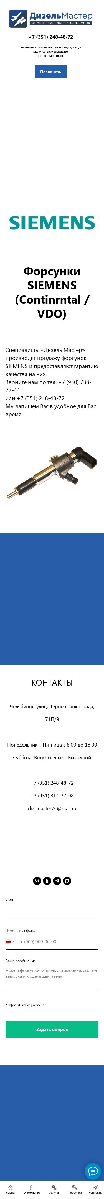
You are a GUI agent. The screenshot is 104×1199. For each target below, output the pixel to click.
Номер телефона (20, 930)
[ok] (47, 881)
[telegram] (57, 881)
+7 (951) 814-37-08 (52, 795)
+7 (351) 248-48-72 (50, 37)
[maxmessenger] (67, 881)
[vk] (37, 881)
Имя (9, 899)
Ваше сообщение (21, 960)
